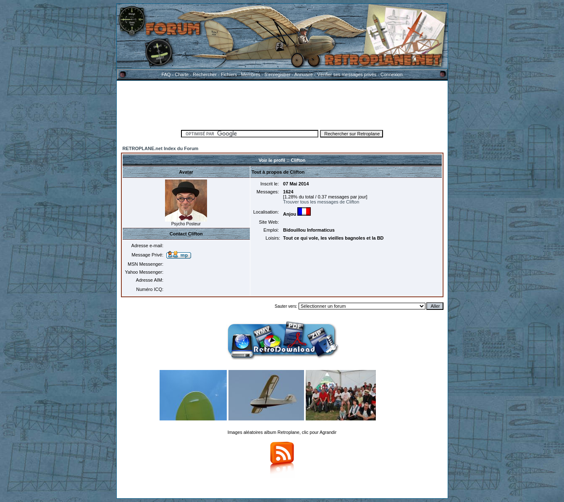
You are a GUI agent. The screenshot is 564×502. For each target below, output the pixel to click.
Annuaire (303, 74)
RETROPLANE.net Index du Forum (161, 148)
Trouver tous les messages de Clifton (321, 201)
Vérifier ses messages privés (347, 74)
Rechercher (205, 74)
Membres (250, 74)
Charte (182, 74)
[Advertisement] (282, 104)
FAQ (166, 74)
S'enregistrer (278, 74)
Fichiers (229, 74)
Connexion (391, 74)
